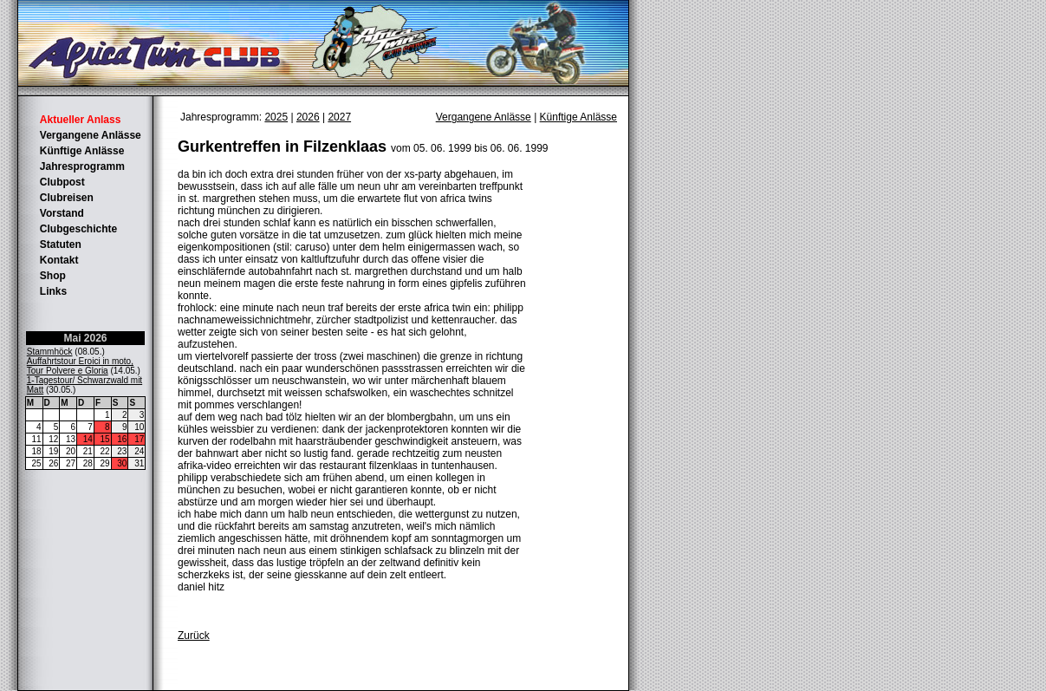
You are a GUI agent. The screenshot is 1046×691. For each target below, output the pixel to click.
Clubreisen (67, 198)
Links (53, 291)
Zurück (194, 635)
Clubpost (62, 182)
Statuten (60, 244)
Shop (53, 276)
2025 (276, 117)
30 (122, 463)
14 (88, 439)
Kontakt (59, 260)
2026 (308, 117)
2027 (339, 117)
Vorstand (62, 213)
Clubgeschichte (78, 229)
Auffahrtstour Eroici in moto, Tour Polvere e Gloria (80, 365)
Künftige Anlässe (82, 151)
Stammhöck (50, 351)
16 (122, 439)
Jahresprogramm (82, 166)
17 (139, 439)
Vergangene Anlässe (90, 135)
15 (105, 439)
